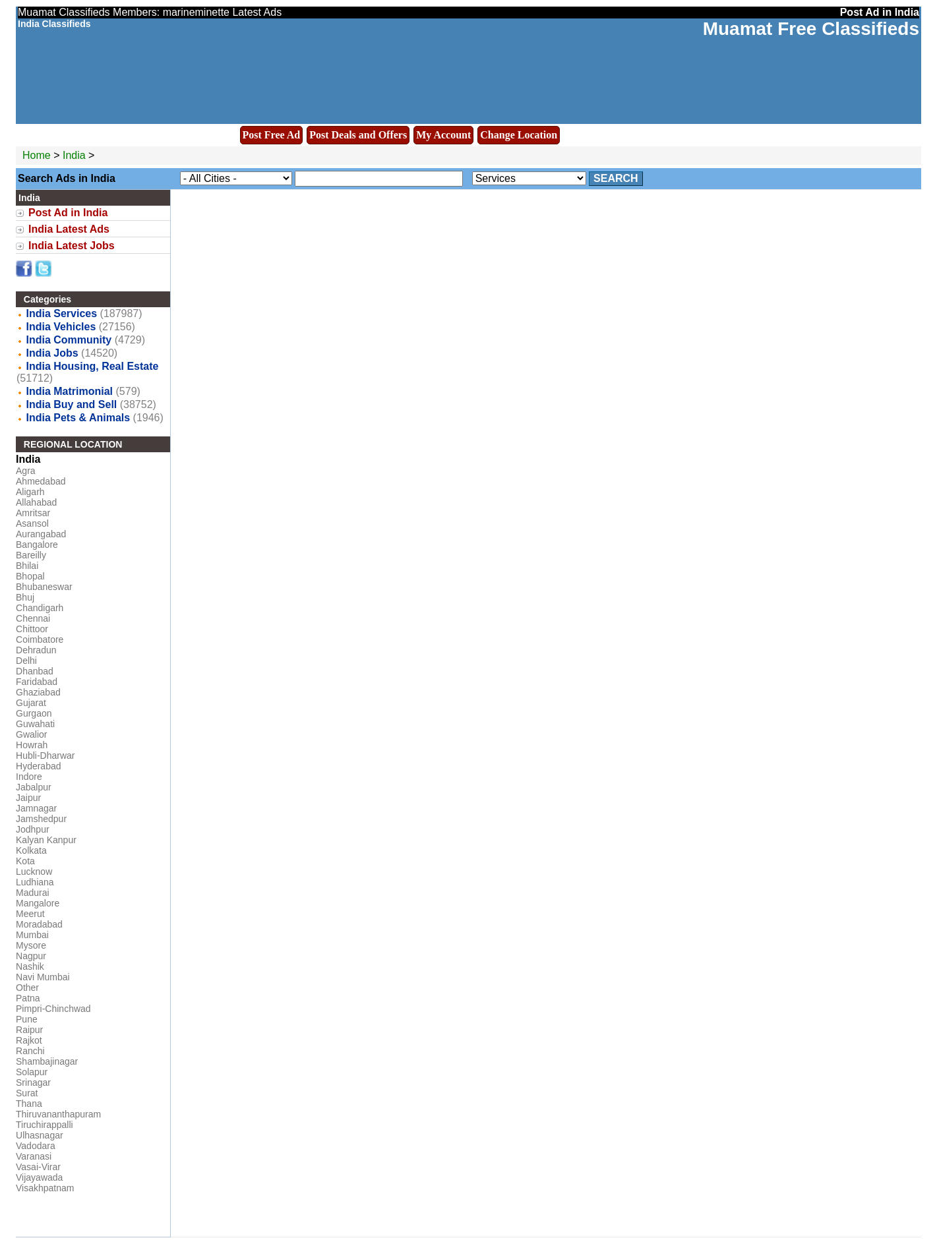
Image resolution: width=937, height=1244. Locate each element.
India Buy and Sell (71, 404)
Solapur (31, 1072)
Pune (27, 1019)
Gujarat (31, 702)
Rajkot (29, 1040)
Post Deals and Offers (358, 134)
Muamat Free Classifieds (811, 28)
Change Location (518, 134)
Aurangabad (41, 534)
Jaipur (28, 797)
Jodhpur (32, 829)
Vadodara (35, 1145)
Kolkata (31, 850)
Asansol (32, 523)
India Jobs (52, 353)
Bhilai (27, 565)
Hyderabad (38, 766)
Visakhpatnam (45, 1188)
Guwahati (35, 724)
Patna (28, 998)
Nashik (30, 966)
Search (615, 178)
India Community (68, 339)
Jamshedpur (41, 819)
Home (36, 155)
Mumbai (32, 935)
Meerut (30, 913)
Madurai (32, 892)
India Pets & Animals (78, 417)
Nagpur (31, 956)
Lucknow (34, 871)
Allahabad (36, 502)
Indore (29, 776)
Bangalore (37, 544)
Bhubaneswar (44, 586)
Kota (25, 861)
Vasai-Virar (38, 1167)
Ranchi (30, 1051)
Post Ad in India (67, 212)
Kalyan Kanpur (46, 840)
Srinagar (33, 1082)
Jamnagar (36, 808)
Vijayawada (39, 1177)
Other (27, 987)
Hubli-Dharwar (45, 755)
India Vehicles (61, 326)
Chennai (33, 618)
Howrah (31, 745)
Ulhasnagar (39, 1135)
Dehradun (36, 650)
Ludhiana (35, 882)
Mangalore (37, 903)
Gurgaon (33, 713)
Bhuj (25, 597)
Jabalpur (33, 787)
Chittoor (32, 629)
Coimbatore (39, 639)
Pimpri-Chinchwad (53, 1008)
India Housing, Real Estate (92, 366)
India (74, 155)
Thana (29, 1103)
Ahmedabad (41, 481)
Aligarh (30, 492)
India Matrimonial (69, 391)
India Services (61, 313)
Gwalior (31, 734)
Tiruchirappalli (44, 1124)
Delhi (26, 660)
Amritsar (33, 513)
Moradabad (39, 924)
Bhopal (30, 576)
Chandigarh (39, 608)
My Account (443, 134)
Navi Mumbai (43, 977)
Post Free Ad (272, 134)
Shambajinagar (47, 1061)
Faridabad (36, 681)
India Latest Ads (68, 229)
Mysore (31, 945)
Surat (27, 1093)
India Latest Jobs (71, 245)
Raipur (29, 1029)
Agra (26, 470)
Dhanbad (34, 671)
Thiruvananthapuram (58, 1114)
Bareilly (31, 555)
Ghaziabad (38, 692)
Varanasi (33, 1156)
